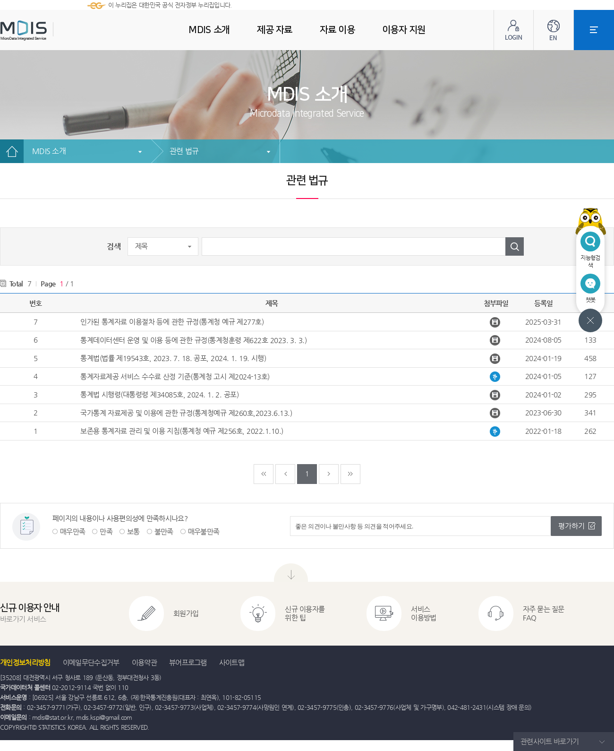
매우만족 (72, 531)
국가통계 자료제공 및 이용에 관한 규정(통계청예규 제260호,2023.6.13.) (186, 413)
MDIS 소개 (49, 151)
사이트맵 (231, 662)
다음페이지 (329, 474)
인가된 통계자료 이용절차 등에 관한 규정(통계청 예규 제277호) (172, 322)
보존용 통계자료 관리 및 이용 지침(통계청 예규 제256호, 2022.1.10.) (181, 431)
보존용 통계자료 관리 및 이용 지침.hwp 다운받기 (496, 431)
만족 (106, 531)
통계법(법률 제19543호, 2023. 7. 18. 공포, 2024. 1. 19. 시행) (173, 358)
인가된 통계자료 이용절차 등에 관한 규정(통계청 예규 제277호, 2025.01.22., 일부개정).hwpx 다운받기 (496, 322)
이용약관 (144, 662)
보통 (133, 531)
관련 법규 (184, 151)
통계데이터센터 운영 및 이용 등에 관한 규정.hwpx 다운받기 (496, 340)
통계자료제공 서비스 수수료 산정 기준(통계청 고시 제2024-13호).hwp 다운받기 (496, 376)
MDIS (47, 30)
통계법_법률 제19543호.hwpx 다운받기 (496, 359)
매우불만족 (204, 531)
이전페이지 (285, 474)
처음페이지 (263, 474)
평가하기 (571, 526)
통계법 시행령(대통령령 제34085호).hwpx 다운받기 (496, 395)
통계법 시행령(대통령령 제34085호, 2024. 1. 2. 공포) (159, 394)
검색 (113, 246)
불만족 (163, 531)
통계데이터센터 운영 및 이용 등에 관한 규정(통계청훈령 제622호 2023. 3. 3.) (193, 340)
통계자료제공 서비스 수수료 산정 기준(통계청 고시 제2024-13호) (175, 376)
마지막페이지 (350, 474)
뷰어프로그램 (188, 662)
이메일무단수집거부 (91, 662)
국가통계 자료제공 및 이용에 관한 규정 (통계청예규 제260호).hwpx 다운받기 (496, 413)
